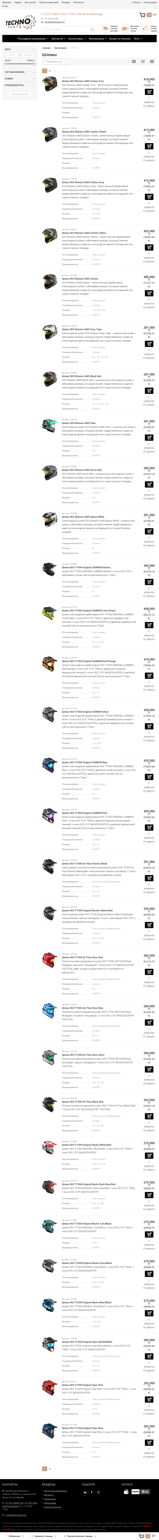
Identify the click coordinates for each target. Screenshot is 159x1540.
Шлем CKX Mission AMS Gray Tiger (82, 329)
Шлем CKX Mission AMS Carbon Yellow (84, 232)
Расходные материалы (32, 38)
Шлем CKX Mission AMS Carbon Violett (84, 131)
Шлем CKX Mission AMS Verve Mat (82, 469)
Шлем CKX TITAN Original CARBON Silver (85, 711)
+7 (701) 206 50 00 (77, 14)
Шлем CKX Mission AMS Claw (79, 423)
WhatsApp (96, 14)
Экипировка (96, 38)
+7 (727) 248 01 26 (52, 14)
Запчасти (57, 38)
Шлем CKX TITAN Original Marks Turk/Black (86, 1223)
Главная (46, 47)
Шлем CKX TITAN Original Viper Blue (82, 1428)
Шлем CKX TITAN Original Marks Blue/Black (86, 1302)
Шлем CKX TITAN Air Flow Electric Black (84, 863)
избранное (149, 102)
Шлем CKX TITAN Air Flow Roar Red (82, 957)
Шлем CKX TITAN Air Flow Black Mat (82, 1101)
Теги (136, 38)
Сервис (18, 2)
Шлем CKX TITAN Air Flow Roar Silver (83, 1054)
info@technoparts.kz (54, 22)
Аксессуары (75, 38)
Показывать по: (54, 61)
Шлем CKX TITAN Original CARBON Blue (84, 762)
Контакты (78, 2)
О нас (5, 6)
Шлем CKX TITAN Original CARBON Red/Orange (89, 661)
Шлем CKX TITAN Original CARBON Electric (86, 567)
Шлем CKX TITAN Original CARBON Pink (84, 813)
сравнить (150, 106)
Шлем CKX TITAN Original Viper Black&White (87, 1341)
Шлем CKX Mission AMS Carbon (80, 278)
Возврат (66, 2)
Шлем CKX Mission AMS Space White (83, 516)
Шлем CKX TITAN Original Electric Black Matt (87, 910)
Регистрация (150, 2)
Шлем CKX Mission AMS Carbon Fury (83, 81)
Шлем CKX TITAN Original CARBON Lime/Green (89, 610)
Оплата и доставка (49, 2)
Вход (135, 2)
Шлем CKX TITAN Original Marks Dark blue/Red (88, 1184)
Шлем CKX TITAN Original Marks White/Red (86, 1144)
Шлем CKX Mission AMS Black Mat (81, 376)
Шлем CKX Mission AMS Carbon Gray (83, 182)
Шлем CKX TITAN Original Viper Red (82, 1384)
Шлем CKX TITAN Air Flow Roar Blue (82, 1007)
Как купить (30, 2)
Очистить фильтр (20, 94)
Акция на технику (120, 38)
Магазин (6, 2)
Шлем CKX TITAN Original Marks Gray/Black (87, 1263)
